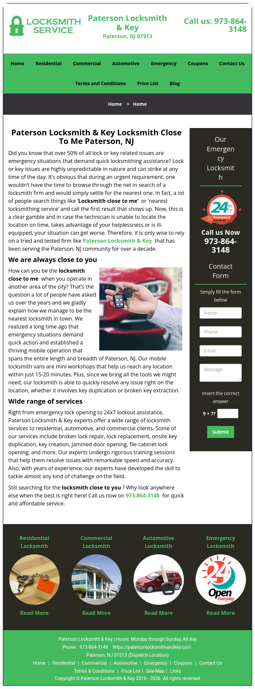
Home (17, 63)
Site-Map (155, 671)
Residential (49, 63)
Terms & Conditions (94, 671)
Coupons (198, 63)
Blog (175, 83)
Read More (34, 613)
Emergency (164, 63)
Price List (147, 83)
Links (175, 671)
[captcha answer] (227, 413)
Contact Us (231, 63)
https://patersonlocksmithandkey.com (152, 647)
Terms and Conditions (100, 83)
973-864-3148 (230, 24)
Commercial (87, 63)
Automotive (126, 63)
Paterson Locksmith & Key (117, 240)
